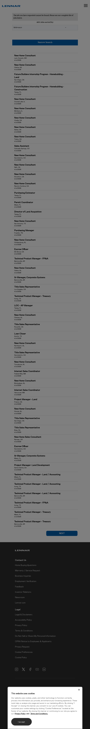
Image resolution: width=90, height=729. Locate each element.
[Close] (79, 689)
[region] (45, 708)
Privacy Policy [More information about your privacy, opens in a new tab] (20, 714)
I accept (21, 722)
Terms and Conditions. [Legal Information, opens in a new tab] (39, 714)
